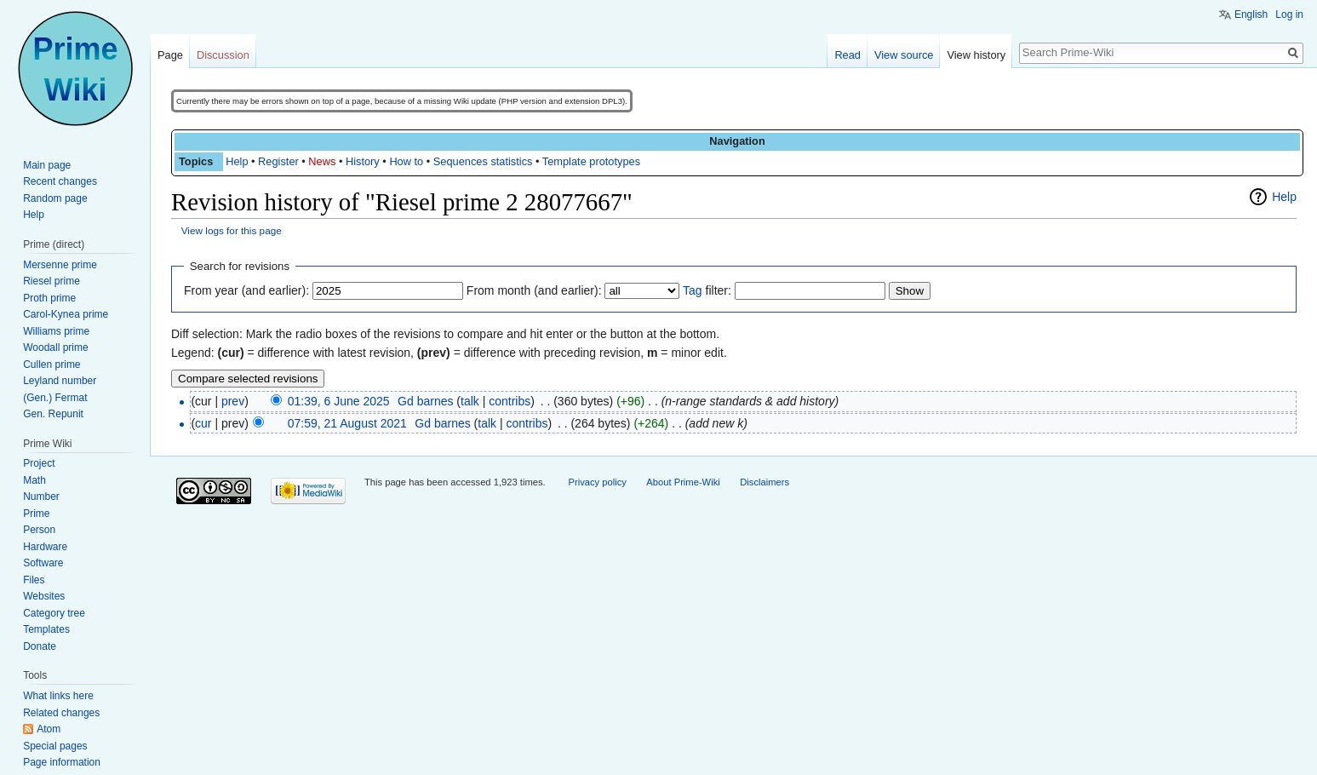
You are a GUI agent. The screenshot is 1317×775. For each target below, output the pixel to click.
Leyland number (59, 381)
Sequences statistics (483, 161)
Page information (61, 762)
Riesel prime (51, 281)
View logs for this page (231, 230)
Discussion (223, 55)
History (363, 161)
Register (278, 161)
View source (903, 55)
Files (33, 580)
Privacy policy (597, 482)
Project (38, 463)
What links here (58, 696)
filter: (707, 290)
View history (976, 55)
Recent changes (60, 181)
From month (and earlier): (534, 290)
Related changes (61, 713)
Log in (1289, 14)
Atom (48, 729)
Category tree (54, 613)
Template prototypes (591, 161)
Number (41, 496)
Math (34, 480)
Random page (55, 198)
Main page (47, 165)
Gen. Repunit (53, 414)
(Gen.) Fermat (55, 398)
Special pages (55, 746)
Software (43, 563)
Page (170, 55)
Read (847, 55)
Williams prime (56, 331)
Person (39, 530)
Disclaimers (764, 482)
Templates (46, 629)
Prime (36, 514)
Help (237, 161)
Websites (44, 596)
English (1251, 14)
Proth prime (49, 298)
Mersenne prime (60, 265)
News (321, 161)
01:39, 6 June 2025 (339, 401)
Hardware (45, 547)
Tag (692, 290)
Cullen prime (51, 364)
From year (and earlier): (246, 290)
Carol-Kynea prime (65, 314)
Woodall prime (55, 347)
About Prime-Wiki (682, 482)
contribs (509, 401)
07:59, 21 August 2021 (347, 423)
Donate (39, 646)
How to (406, 161)
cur (203, 423)
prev (232, 401)
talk (470, 401)
